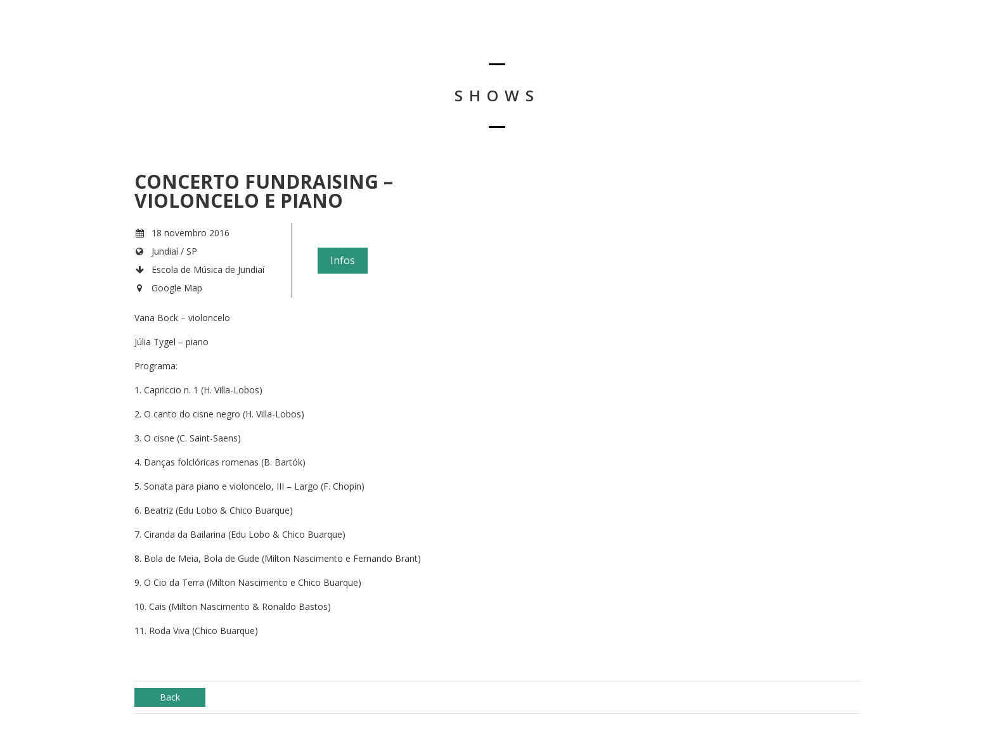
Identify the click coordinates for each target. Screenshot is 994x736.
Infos (342, 260)
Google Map (177, 288)
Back (170, 697)
